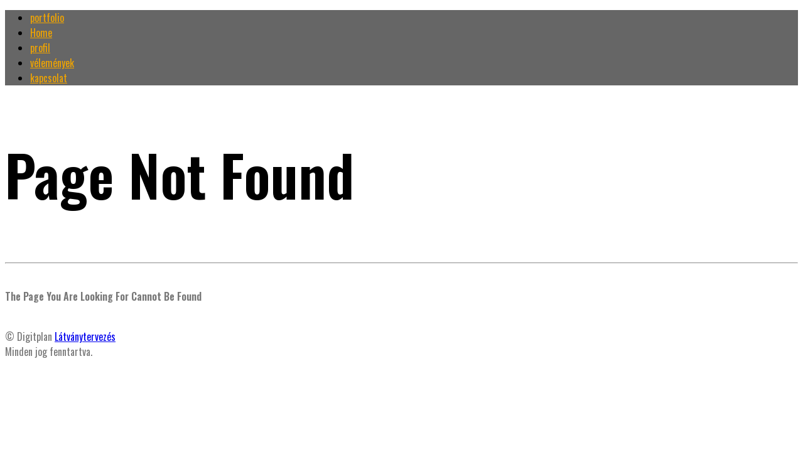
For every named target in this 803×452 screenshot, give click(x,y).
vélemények (52, 62)
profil (40, 47)
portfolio (47, 17)
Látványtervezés (85, 336)
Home (41, 32)
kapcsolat (48, 77)
